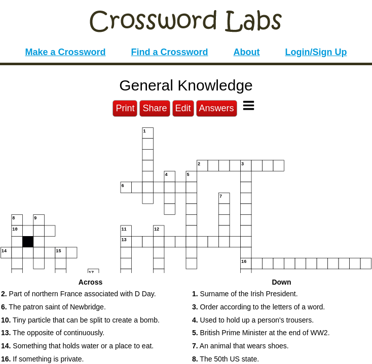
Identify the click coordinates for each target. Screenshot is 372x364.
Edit (183, 108)
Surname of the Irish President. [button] (245, 294)
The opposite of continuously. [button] (52, 333)
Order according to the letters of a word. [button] (258, 307)
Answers (216, 108)
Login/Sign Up (316, 52)
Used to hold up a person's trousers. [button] (253, 320)
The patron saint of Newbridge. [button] (53, 307)
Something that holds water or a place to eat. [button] (77, 346)
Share (154, 108)
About (247, 52)
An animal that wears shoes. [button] (240, 346)
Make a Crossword (65, 52)
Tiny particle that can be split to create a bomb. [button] (80, 320)
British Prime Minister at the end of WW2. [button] (261, 333)
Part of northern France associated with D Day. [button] (78, 294)
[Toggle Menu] (248, 105)
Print (125, 108)
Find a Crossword (169, 52)
